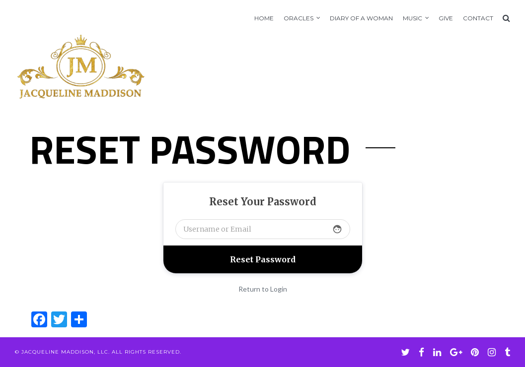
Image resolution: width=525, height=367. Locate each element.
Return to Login (262, 289)
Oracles (298, 18)
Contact (478, 18)
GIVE (446, 18)
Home (264, 18)
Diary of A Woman (361, 18)
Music (412, 18)
